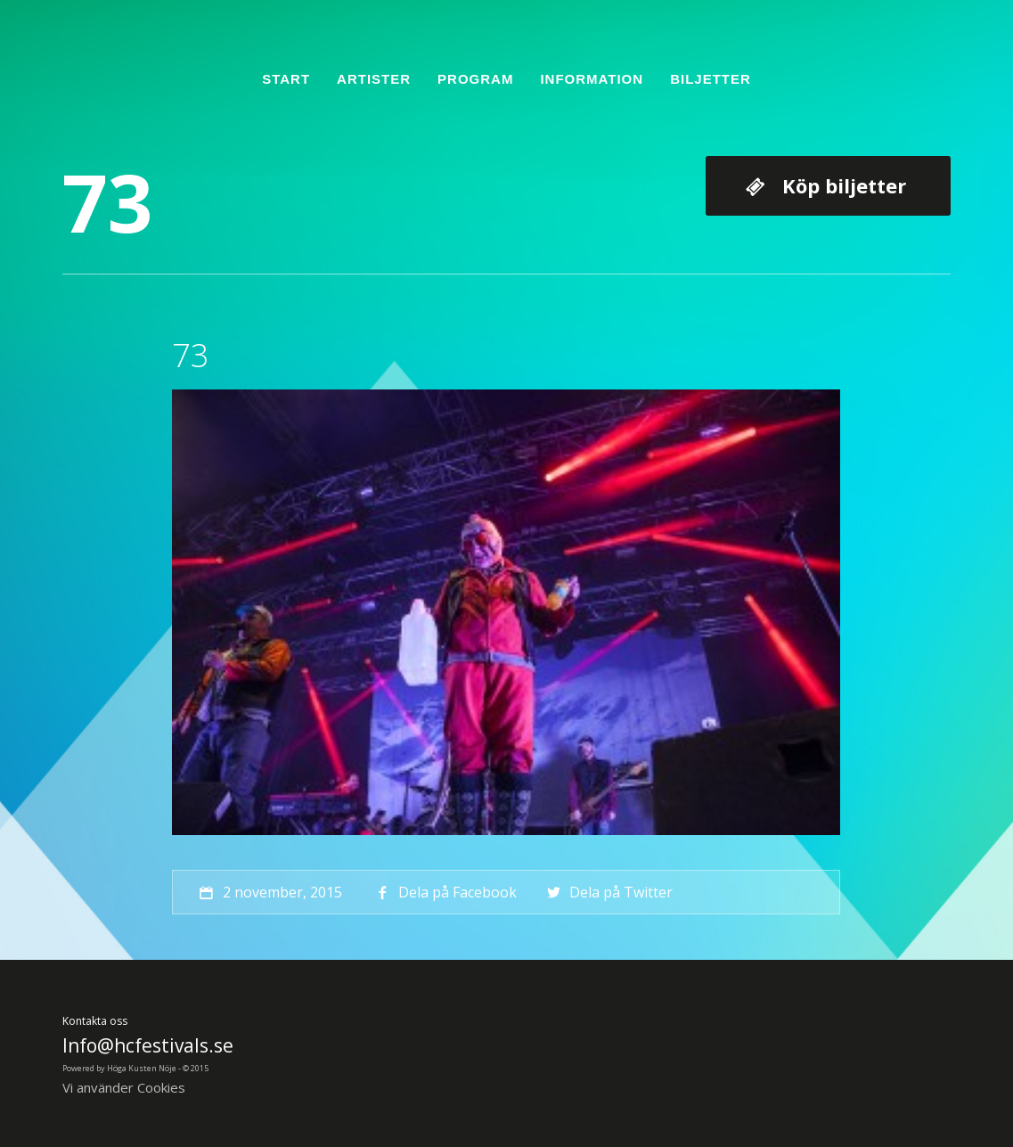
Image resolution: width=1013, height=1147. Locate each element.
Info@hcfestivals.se (147, 1045)
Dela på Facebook (444, 892)
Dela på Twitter (608, 892)
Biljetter (710, 78)
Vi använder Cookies (123, 1087)
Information (591, 78)
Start (286, 78)
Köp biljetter (844, 185)
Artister (374, 78)
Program (475, 78)
